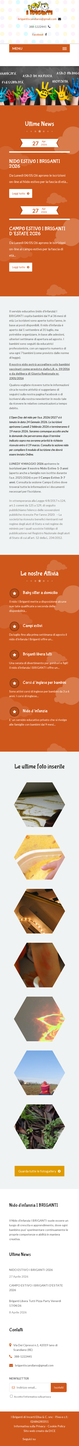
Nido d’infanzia (35, 710)
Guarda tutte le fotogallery (39, 1171)
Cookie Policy (56, 1426)
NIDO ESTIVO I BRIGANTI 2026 (34, 163)
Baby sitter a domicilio (40, 592)
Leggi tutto (20, 193)
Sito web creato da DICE (40, 1431)
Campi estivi (32, 625)
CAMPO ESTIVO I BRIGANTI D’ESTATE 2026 (37, 231)
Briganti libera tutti (37, 654)
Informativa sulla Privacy (29, 1426)
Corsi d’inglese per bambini (44, 682)
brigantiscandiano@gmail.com (37, 19)
